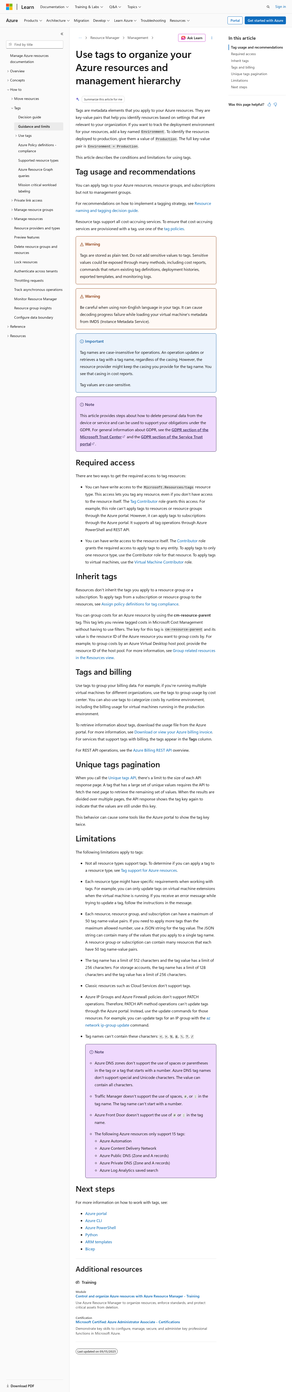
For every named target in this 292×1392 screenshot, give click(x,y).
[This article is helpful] (269, 104)
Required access (243, 53)
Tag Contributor (144, 501)
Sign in (280, 6)
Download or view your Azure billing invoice (173, 731)
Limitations (239, 80)
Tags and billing (243, 67)
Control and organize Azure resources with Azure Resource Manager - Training (137, 1296)
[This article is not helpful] (275, 104)
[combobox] (34, 44)
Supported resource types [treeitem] (38, 160)
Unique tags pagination (249, 73)
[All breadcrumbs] (80, 38)
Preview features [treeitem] (26, 237)
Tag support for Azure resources (149, 870)
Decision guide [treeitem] (29, 117)
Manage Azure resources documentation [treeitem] (29, 58)
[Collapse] (62, 33)
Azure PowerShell (100, 1227)
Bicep (90, 1248)
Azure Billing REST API (152, 750)
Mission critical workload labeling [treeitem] (37, 187)
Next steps (239, 86)
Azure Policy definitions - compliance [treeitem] (37, 148)
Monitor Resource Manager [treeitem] (35, 298)
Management (138, 37)
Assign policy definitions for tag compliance (139, 603)
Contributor (187, 540)
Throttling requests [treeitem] (29, 280)
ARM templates (98, 1241)
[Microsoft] (9, 7)
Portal (235, 20)
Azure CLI (93, 1220)
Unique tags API (122, 777)
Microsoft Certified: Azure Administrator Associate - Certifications (128, 1322)
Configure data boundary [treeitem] (33, 317)
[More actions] (211, 38)
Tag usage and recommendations (257, 47)
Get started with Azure (265, 20)
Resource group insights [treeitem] (33, 308)
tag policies (174, 228)
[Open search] (268, 6)
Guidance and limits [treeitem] (34, 126)
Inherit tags (240, 60)
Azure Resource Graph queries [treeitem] (35, 172)
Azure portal (96, 1213)
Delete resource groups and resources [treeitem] (35, 249)
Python (91, 1234)
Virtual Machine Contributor (159, 561)
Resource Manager (104, 37)
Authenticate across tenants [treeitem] (36, 271)
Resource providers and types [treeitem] (37, 228)
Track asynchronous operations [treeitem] (38, 289)
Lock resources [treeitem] (25, 261)
